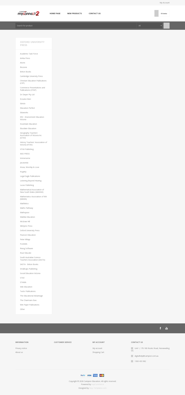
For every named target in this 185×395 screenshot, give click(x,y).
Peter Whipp (25, 239)
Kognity (23, 171)
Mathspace (24, 212)
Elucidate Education (28, 128)
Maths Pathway (26, 208)
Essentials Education (28, 124)
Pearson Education (28, 235)
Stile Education (26, 287)
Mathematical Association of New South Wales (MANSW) (32, 190)
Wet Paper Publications (29, 305)
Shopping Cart (98, 352)
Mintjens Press (26, 226)
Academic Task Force (29, 53)
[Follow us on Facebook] (160, 328)
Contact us (95, 13)
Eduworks (24, 112)
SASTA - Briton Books (29, 264)
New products (74, 13)
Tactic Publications (28, 291)
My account (97, 348)
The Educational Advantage (31, 296)
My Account (165, 2)
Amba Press (25, 58)
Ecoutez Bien (25, 99)
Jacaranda (24, 162)
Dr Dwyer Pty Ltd (27, 94)
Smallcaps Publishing (28, 269)
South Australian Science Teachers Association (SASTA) (32, 258)
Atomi (22, 62)
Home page (55, 13)
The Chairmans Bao (28, 300)
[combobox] (75, 25)
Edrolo (22, 103)
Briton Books (25, 71)
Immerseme (25, 158)
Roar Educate (25, 253)
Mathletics (24, 203)
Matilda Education (27, 217)
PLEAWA (23, 244)
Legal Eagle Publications (30, 176)
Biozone (23, 67)
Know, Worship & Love (29, 167)
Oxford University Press (30, 230)
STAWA (23, 282)
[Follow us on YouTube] (166, 328)
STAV (22, 278)
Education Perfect (27, 108)
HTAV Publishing (27, 149)
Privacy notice (21, 348)
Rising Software (26, 248)
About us (19, 352)
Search (167, 26)
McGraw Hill (25, 221)
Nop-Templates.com (98, 388)
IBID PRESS (25, 153)
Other (22, 309)
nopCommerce (97, 384)
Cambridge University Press (31, 76)
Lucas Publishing (27, 185)
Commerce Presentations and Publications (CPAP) (32, 88)
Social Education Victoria (30, 273)
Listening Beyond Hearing (30, 180)
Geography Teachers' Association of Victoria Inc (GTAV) (31, 135)
